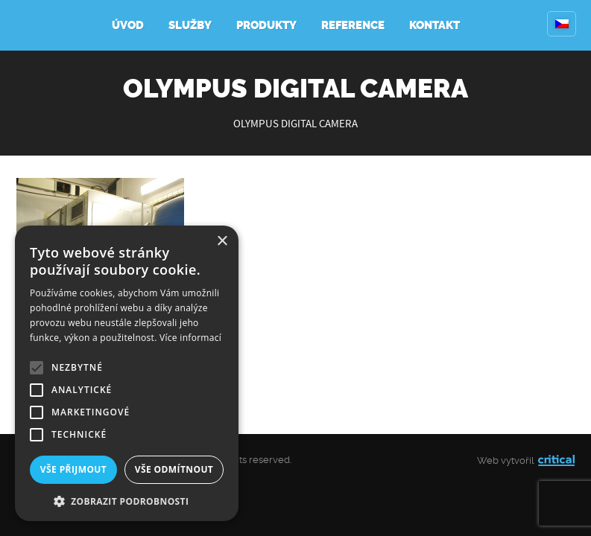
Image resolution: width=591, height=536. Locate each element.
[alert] (126, 373)
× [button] (221, 241)
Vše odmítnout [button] (174, 469)
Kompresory (50, 25)
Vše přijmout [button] (73, 469)
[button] (127, 500)
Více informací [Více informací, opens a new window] (190, 337)
